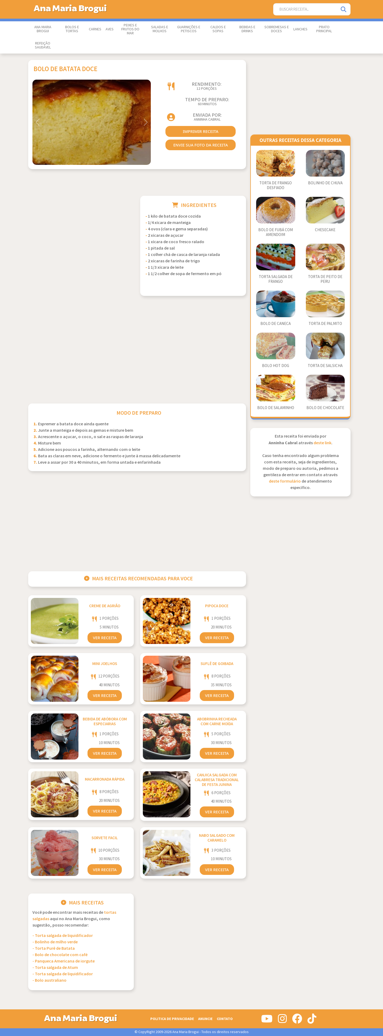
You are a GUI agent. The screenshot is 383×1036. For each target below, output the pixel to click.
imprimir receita (200, 131)
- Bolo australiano (49, 980)
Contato (225, 1018)
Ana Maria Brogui (42, 29)
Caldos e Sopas (218, 29)
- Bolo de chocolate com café (60, 955)
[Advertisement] (81, 233)
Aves (110, 29)
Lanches (300, 29)
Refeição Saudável (43, 45)
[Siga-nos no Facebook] (297, 1021)
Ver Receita (104, 637)
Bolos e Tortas (72, 29)
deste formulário (285, 481)
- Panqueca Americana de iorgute (63, 961)
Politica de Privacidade (172, 1018)
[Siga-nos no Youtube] (267, 1021)
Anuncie (205, 1018)
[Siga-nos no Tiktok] (311, 1021)
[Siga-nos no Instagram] (282, 1021)
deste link (322, 443)
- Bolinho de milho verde (55, 942)
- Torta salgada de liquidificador (62, 936)
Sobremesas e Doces (276, 29)
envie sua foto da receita (200, 145)
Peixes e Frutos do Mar (130, 29)
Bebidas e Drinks (247, 29)
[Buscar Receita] (305, 9)
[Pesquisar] (344, 9)
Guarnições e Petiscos (188, 29)
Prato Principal (324, 29)
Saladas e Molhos (159, 29)
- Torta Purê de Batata (53, 948)
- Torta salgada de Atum (55, 967)
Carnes (95, 29)
